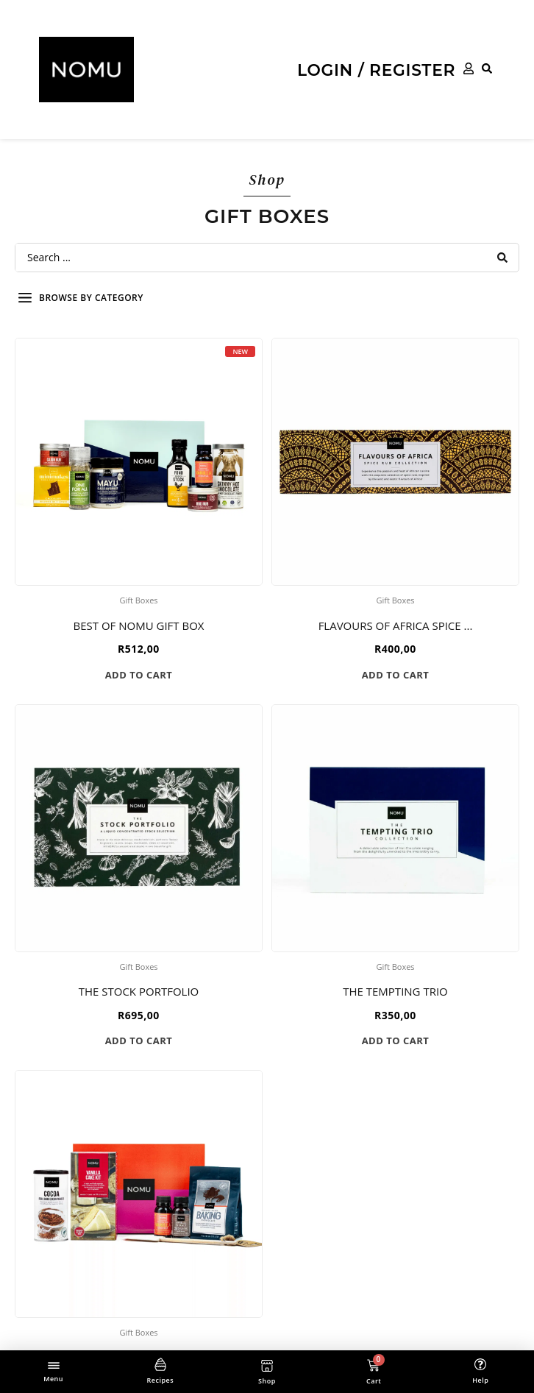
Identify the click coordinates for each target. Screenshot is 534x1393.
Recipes (160, 1380)
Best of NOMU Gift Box (138, 625)
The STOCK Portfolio (139, 991)
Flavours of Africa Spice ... (395, 625)
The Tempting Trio (395, 991)
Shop (267, 1381)
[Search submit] (502, 257)
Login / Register (376, 69)
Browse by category (91, 297)
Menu (53, 1378)
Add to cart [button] (139, 674)
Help (480, 1380)
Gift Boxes (138, 966)
